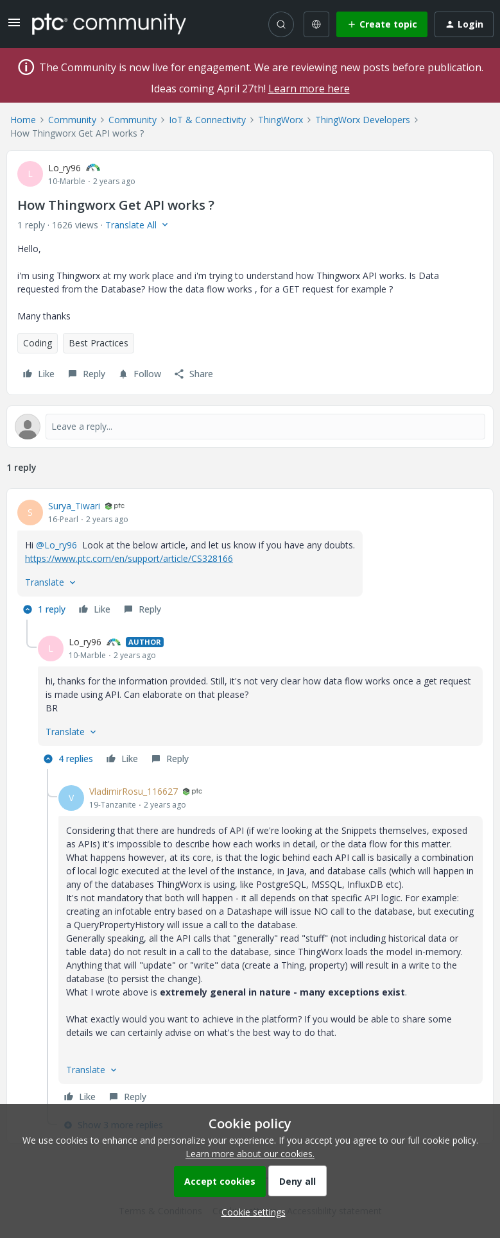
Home (23, 120)
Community (72, 120)
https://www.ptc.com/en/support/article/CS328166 (129, 558)
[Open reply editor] (250, 426)
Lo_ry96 (64, 168)
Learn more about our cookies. (250, 1154)
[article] (250, 559)
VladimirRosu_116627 (133, 791)
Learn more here (309, 88)
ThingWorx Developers (362, 120)
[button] (14, 27)
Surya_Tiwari (74, 506)
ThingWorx (280, 120)
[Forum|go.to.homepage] (109, 23)
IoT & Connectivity (207, 120)
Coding (37, 343)
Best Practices (98, 343)
